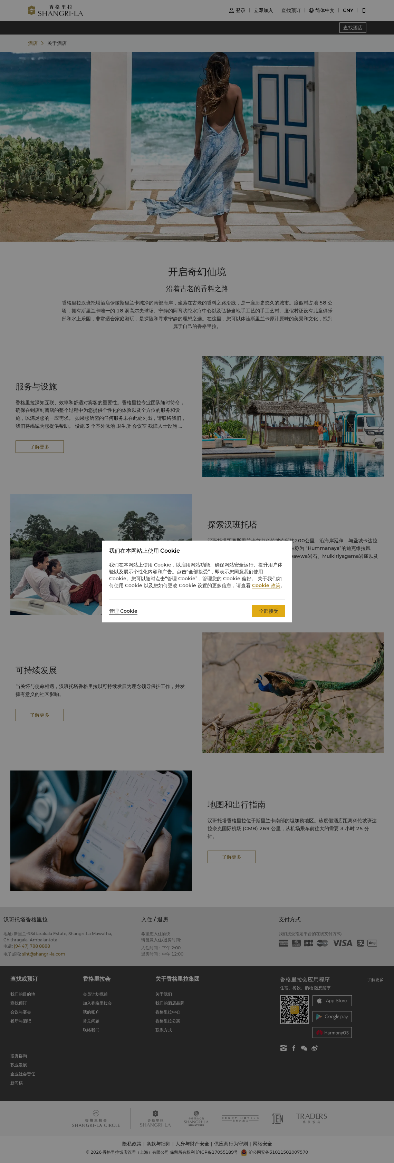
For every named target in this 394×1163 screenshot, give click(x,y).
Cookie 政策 (266, 585)
